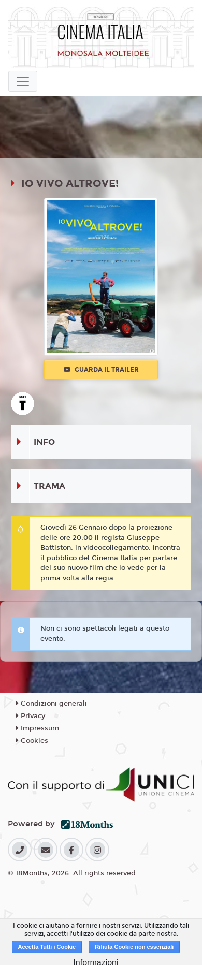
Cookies (32, 741)
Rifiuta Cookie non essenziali (134, 947)
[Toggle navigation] (22, 81)
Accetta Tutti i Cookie (47, 947)
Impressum (37, 728)
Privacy (30, 716)
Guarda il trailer (101, 369)
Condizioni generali (51, 703)
